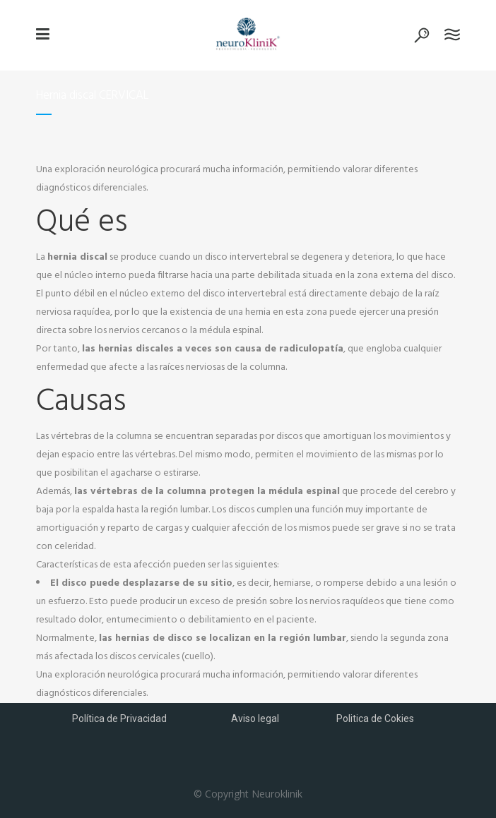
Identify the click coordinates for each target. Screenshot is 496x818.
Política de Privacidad (119, 718)
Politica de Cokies (375, 718)
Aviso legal (255, 718)
